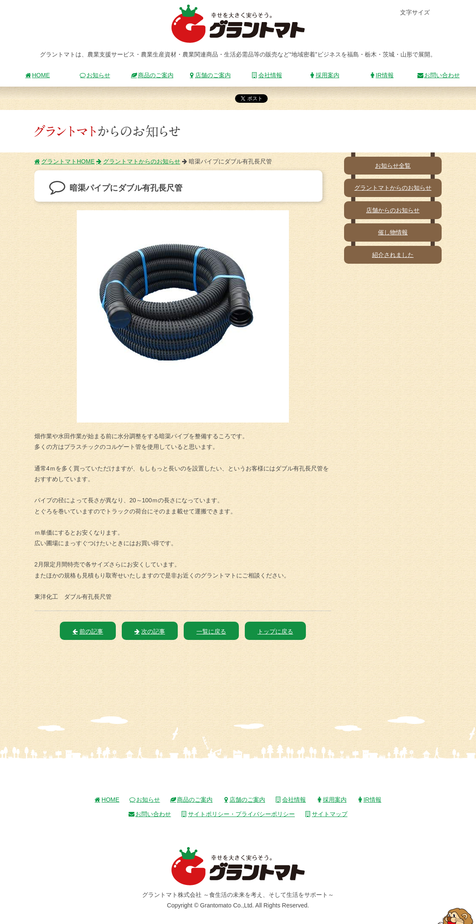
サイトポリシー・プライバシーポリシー (238, 814)
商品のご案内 (152, 75)
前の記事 (88, 631)
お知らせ (95, 75)
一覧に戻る (211, 631)
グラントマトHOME (64, 161)
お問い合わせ (438, 75)
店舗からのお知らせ (393, 210)
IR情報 (381, 75)
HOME (37, 75)
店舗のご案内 (209, 75)
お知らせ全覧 (393, 165)
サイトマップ (326, 814)
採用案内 (324, 75)
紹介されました (393, 254)
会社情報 (267, 75)
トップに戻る (275, 631)
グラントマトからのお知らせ (138, 161)
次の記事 (149, 631)
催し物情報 (393, 232)
